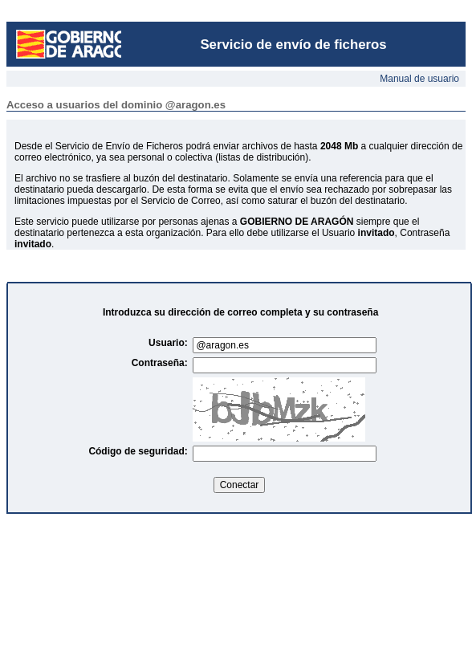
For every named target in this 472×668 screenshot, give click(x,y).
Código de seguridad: (140, 451)
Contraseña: (162, 363)
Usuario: (171, 342)
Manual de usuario (419, 78)
